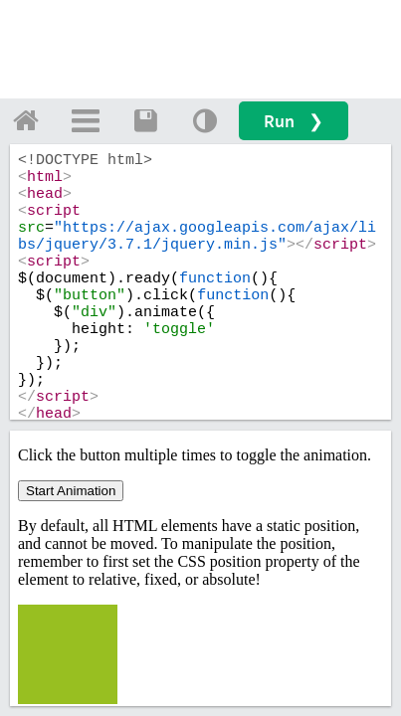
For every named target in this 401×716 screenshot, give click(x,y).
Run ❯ (293, 120)
